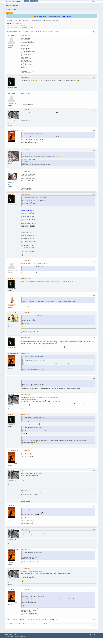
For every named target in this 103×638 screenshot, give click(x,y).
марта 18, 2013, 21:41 (25, 294)
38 (50, 31)
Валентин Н (12, 312)
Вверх (8, 619)
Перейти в (72, 625)
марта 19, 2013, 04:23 (25, 337)
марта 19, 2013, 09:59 (25, 505)
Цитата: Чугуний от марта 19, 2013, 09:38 (34, 417)
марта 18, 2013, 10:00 (25, 109)
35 (45, 31)
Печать (94, 31)
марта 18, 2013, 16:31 (25, 149)
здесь (53, 16)
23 (24, 31)
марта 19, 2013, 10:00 (25, 529)
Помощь (92, 634)
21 (21, 31)
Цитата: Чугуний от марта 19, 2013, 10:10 (34, 592)
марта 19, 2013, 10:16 (25, 589)
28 (32, 31)
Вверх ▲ (96, 634)
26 (29, 31)
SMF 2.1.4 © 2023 (8, 634)
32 (40, 31)
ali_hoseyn (12, 93)
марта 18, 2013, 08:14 (25, 93)
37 (48, 31)
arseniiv (11, 260)
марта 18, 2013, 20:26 (25, 278)
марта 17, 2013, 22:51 (25, 35)
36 (46, 31)
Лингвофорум (12, 5)
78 (56, 31)
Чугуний (11, 109)
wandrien (49, 20)
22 (23, 31)
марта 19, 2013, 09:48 (25, 470)
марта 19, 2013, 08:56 (25, 377)
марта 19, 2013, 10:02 (25, 549)
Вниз (8, 31)
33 (41, 31)
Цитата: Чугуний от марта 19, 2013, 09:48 (34, 509)
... (18, 31)
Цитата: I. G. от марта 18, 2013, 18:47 (33, 315)
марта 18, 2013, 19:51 (25, 194)
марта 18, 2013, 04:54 (25, 77)
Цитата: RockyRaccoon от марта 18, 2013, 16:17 (35, 197)
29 (34, 31)
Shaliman (12, 35)
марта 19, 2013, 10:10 (25, 568)
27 (31, 31)
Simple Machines (16, 634)
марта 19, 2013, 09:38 (25, 394)
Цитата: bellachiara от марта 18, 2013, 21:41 (34, 356)
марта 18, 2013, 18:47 (25, 171)
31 (38, 31)
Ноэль (11, 295)
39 (51, 31)
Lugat (10, 150)
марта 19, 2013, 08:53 (25, 353)
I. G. (10, 171)
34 (43, 31)
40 (53, 31)
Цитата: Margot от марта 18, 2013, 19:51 (33, 266)
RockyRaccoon (13, 130)
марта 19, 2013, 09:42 (25, 414)
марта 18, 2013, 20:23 (25, 260)
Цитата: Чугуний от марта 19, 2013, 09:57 (34, 552)
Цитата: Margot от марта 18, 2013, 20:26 (33, 298)
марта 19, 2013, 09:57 (25, 490)
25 (28, 31)
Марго (11, 77)
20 (19, 31)
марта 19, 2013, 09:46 (25, 450)
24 (26, 31)
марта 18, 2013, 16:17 (25, 130)
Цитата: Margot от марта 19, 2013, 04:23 (33, 381)
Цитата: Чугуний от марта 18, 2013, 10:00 (34, 133)
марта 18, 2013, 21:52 (25, 312)
